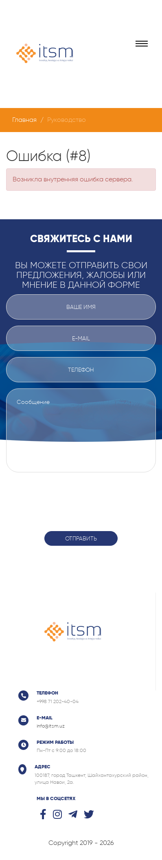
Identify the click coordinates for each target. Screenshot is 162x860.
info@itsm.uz (51, 726)
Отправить (81, 538)
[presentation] (81, 497)
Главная (24, 119)
